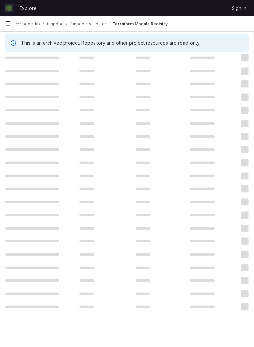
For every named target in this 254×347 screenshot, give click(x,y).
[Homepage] (9, 8)
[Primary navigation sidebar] (8, 23)
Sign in (239, 8)
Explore (28, 8)
